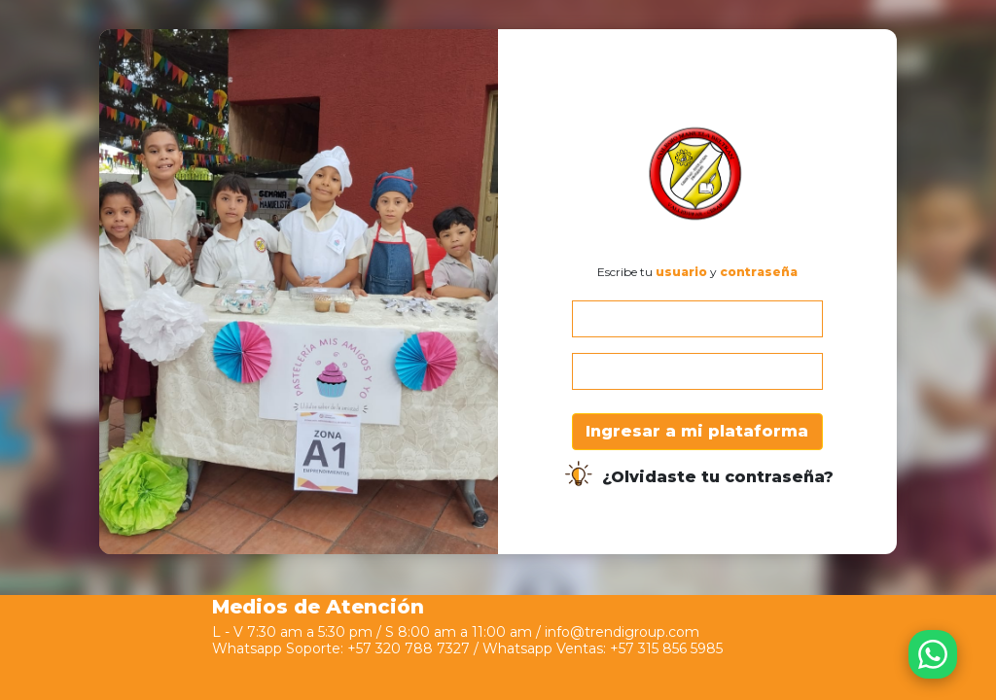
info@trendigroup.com (622, 632)
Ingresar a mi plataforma (697, 431)
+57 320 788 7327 (408, 648)
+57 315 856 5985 (666, 648)
